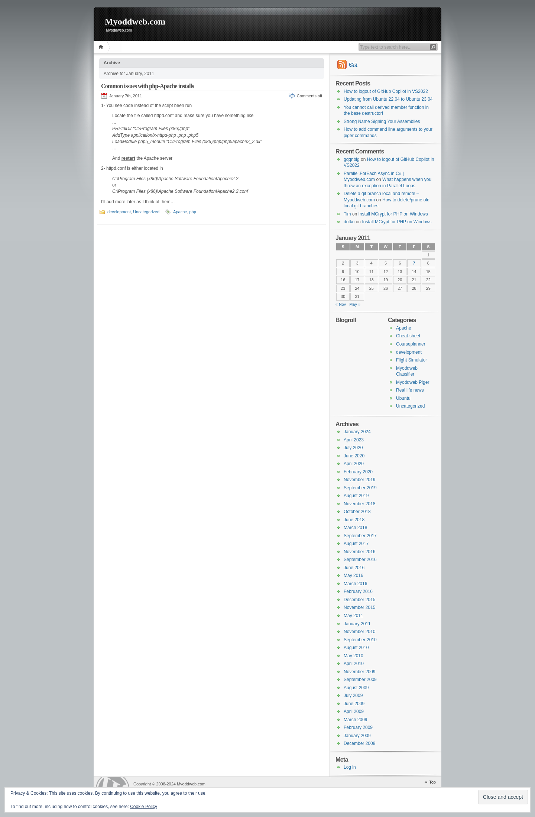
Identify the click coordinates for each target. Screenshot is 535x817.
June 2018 (354, 519)
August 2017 (356, 543)
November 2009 (359, 671)
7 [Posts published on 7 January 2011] (414, 263)
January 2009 (357, 735)
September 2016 (360, 559)
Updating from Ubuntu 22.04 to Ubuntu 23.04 (388, 99)
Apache (180, 212)
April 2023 (354, 439)
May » (354, 304)
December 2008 (359, 743)
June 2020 (354, 455)
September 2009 (360, 679)
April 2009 (354, 711)
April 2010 (354, 663)
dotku (349, 221)
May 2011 (353, 615)
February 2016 (358, 591)
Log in (350, 767)
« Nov (340, 304)
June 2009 (354, 703)
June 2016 (354, 567)
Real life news (410, 390)
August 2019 (356, 495)
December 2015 (359, 599)
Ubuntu (403, 398)
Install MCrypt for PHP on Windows (393, 214)
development (119, 212)
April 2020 (354, 463)
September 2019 (360, 487)
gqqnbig (352, 159)
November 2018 (359, 503)
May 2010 (353, 655)
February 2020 (358, 471)
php (192, 212)
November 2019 (359, 479)
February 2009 (358, 727)
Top (432, 782)
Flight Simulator (411, 360)
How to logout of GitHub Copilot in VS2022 (386, 91)
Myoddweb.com (135, 21)
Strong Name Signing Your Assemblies (382, 121)
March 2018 (355, 527)
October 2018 (357, 511)
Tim (347, 214)
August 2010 (356, 647)
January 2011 (357, 623)
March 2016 (355, 583)
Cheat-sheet (408, 335)
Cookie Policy (143, 806)
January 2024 (357, 431)
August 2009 (356, 687)
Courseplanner (410, 344)
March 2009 (355, 719)
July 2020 (353, 447)
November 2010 (359, 631)
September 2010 (360, 639)
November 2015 (359, 607)
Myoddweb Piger (412, 382)
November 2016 (359, 551)
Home (102, 47)
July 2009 (353, 695)
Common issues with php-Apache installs (147, 86)
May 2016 (353, 575)
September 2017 (360, 535)
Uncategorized (146, 212)
